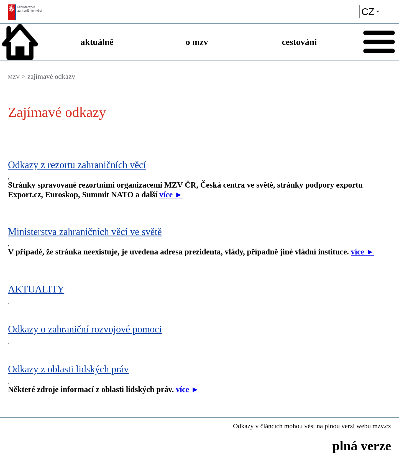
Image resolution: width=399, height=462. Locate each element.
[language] (369, 11)
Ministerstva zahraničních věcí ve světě (85, 231)
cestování (299, 42)
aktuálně (97, 42)
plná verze (361, 445)
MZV (14, 77)
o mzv (197, 42)
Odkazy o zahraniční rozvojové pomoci (85, 329)
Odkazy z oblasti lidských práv (68, 369)
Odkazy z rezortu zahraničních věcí (77, 165)
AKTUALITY (36, 289)
